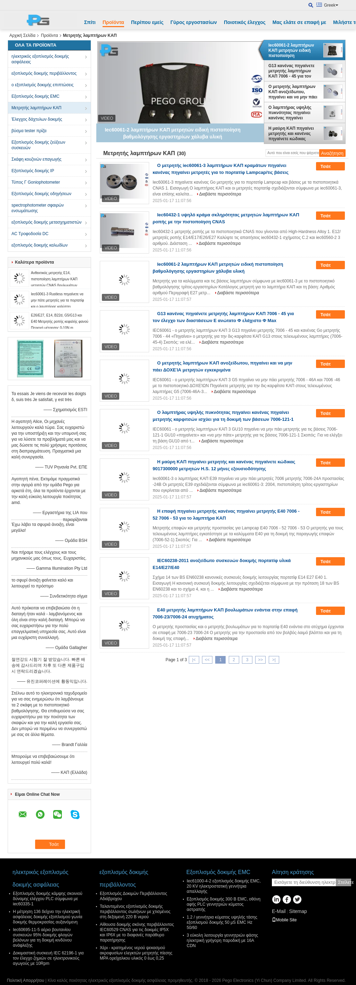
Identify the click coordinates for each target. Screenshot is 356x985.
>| (274, 659)
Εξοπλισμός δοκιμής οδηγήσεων (41, 193)
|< (194, 659)
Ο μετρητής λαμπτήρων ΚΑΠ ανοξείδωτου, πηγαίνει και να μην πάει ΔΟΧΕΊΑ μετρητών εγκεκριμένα (292, 91)
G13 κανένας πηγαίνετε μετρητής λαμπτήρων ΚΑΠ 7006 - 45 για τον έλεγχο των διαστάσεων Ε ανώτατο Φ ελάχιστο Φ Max (293, 71)
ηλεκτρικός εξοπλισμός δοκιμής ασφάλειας (40, 59)
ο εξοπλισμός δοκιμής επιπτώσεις (42, 84)
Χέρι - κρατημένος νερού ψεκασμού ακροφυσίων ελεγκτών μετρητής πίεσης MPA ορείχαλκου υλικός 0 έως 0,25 (136, 953)
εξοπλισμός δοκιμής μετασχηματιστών (46, 222)
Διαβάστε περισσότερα (220, 194)
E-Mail (279, 911)
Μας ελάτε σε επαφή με (299, 22)
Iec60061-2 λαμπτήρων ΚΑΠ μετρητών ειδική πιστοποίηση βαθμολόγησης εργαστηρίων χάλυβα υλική (291, 50)
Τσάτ (330, 166)
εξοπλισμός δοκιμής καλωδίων (39, 245)
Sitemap (298, 911)
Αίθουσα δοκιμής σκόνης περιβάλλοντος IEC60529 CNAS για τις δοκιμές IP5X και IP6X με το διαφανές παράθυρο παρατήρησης (137, 932)
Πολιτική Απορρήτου (25, 980)
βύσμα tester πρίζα (29, 130)
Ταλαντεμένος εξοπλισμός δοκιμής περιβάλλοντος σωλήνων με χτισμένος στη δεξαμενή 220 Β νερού (135, 911)
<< (207, 659)
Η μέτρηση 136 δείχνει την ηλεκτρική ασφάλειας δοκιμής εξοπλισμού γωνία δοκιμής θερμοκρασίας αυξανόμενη (47, 916)
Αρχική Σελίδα (22, 35)
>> (260, 659)
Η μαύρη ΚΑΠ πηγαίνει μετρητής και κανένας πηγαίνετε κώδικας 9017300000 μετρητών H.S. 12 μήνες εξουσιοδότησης (291, 133)
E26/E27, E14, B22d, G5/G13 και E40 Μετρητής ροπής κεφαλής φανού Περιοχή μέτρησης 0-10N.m (59, 321)
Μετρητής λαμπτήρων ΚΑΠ (36, 107)
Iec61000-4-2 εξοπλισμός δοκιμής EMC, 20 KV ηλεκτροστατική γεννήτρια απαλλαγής (224, 886)
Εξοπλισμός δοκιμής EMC (35, 96)
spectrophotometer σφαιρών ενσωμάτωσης (37, 208)
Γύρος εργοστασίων (193, 22)
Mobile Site (284, 920)
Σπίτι (90, 22)
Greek (331, 5)
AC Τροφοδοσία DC (29, 233)
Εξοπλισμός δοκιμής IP (32, 170)
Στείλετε (344, 882)
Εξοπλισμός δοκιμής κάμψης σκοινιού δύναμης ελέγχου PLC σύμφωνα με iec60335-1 (47, 898)
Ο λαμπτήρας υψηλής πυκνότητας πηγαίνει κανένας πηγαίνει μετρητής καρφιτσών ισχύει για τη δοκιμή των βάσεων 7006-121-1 (292, 112)
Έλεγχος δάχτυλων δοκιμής (36, 119)
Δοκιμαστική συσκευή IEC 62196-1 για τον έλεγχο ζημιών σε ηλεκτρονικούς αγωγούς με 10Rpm (48, 958)
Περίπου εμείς (147, 22)
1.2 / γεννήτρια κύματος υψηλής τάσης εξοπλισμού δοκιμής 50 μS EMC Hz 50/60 (222, 922)
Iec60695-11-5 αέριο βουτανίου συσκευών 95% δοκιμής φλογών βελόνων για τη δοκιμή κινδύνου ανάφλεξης (42, 937)
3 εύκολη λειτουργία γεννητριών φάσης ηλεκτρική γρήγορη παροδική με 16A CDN (222, 940)
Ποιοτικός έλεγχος (245, 22)
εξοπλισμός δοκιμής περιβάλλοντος (43, 73)
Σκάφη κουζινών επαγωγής (36, 159)
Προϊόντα (113, 22)
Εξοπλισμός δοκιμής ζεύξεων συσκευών (38, 145)
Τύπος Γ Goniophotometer (35, 182)
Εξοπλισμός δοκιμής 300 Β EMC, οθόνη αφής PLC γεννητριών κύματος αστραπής (223, 904)
